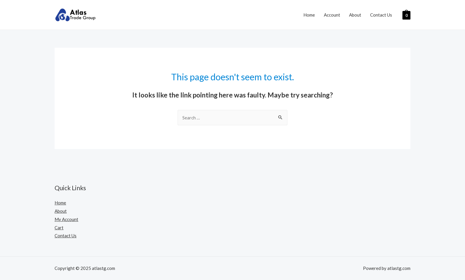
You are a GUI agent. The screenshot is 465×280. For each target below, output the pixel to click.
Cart (59, 227)
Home (309, 14)
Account (332, 14)
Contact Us (381, 14)
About (355, 14)
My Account (66, 219)
